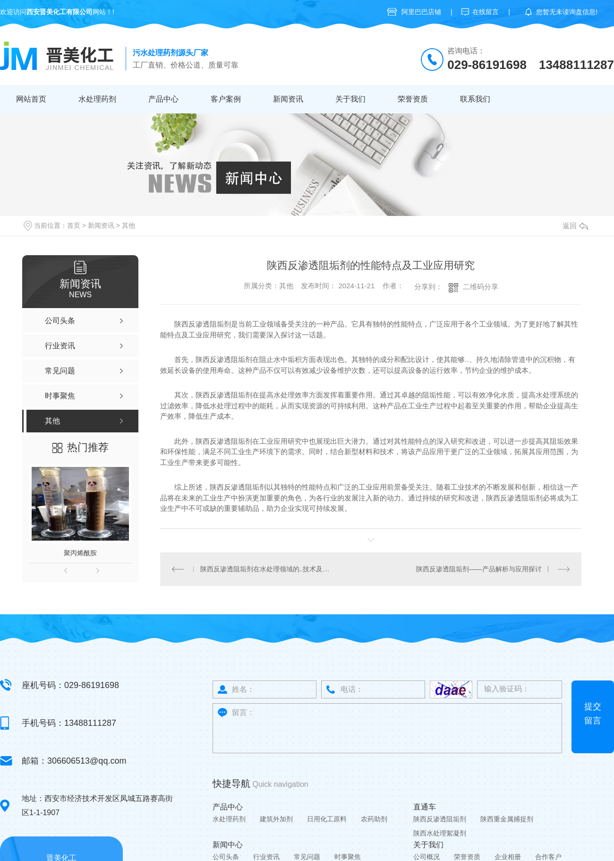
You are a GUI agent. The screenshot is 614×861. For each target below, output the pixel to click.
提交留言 (592, 713)
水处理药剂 (97, 99)
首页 (73, 225)
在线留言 (485, 12)
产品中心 (163, 99)
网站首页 (31, 99)
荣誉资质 (413, 99)
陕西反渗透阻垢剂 (439, 818)
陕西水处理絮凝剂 (439, 832)
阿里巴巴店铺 (421, 12)
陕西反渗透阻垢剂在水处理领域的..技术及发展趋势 (265, 568)
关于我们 (350, 99)
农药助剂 (374, 818)
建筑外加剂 (276, 818)
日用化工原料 (327, 818)
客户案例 (226, 99)
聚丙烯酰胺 (80, 553)
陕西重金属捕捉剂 (506, 818)
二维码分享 (480, 287)
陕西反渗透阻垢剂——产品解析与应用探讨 (479, 568)
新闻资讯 (288, 99)
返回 (575, 226)
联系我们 (475, 99)
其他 (128, 225)
